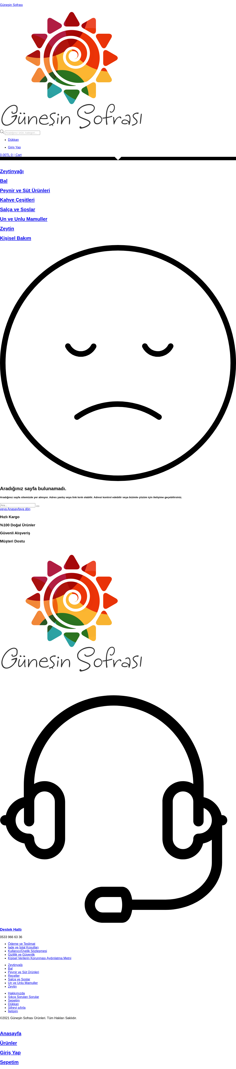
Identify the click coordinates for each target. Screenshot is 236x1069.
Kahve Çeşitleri (17, 200)
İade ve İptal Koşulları (23, 947)
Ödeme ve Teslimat (21, 944)
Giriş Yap (10, 1052)
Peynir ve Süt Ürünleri (25, 190)
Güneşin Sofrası (11, 5)
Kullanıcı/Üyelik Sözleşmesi (27, 951)
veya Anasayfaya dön (15, 509)
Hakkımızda (16, 993)
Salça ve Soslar (17, 209)
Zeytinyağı (12, 171)
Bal (3, 181)
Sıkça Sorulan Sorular (23, 997)
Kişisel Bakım (15, 238)
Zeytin (7, 228)
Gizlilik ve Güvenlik (21, 954)
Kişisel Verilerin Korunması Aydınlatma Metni (39, 958)
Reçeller (14, 975)
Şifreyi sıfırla (17, 1007)
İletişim (13, 1011)
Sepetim (14, 1000)
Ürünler (8, 1043)
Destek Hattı (11, 929)
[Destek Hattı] (113, 921)
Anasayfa (10, 1033)
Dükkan (13, 1004)
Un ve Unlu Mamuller (23, 219)
